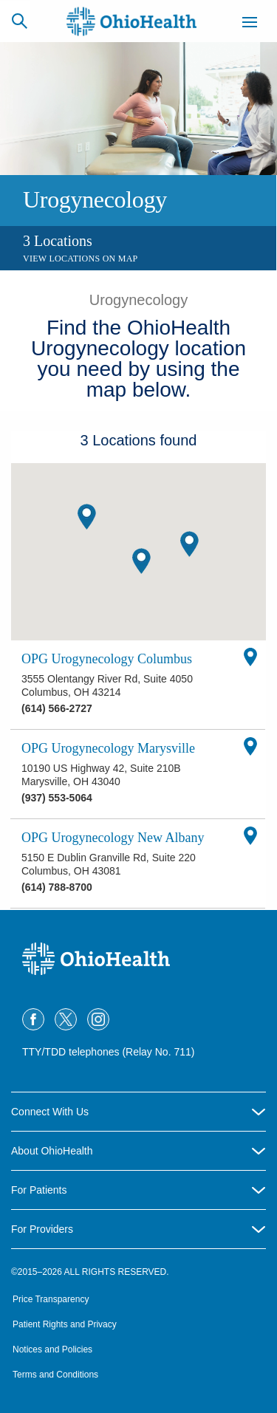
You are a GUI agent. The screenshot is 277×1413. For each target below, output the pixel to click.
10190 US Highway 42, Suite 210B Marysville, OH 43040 (101, 774)
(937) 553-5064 (56, 798)
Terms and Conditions (55, 1374)
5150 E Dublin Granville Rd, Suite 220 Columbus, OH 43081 (108, 864)
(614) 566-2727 (56, 708)
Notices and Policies (52, 1349)
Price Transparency (51, 1299)
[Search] (19, 21)
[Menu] (249, 24)
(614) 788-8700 (56, 887)
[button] (141, 561)
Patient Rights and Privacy (65, 1324)
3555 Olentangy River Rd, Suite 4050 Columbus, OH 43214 (107, 685)
